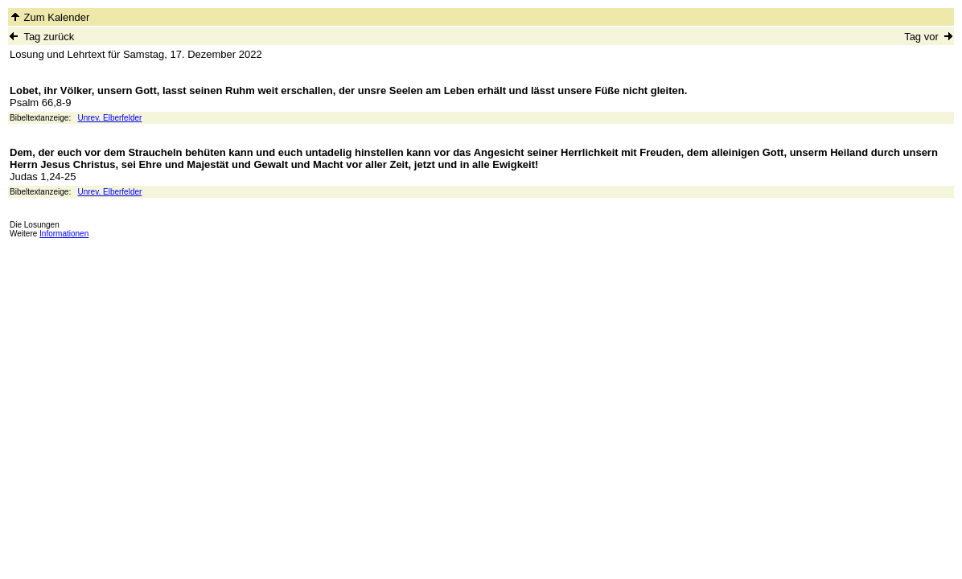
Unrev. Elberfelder (110, 117)
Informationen (63, 233)
